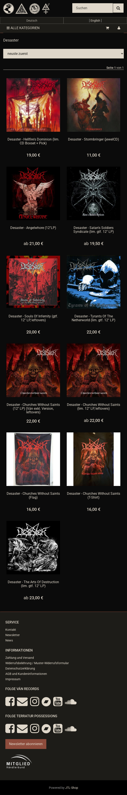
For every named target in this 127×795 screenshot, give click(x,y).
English (95, 20)
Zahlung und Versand (19, 657)
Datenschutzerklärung (20, 668)
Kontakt (10, 629)
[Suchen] (92, 8)
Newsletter (12, 635)
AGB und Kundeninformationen (26, 673)
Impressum (12, 679)
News (9, 640)
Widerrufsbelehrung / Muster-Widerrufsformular (37, 663)
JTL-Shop (71, 787)
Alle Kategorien (23, 28)
